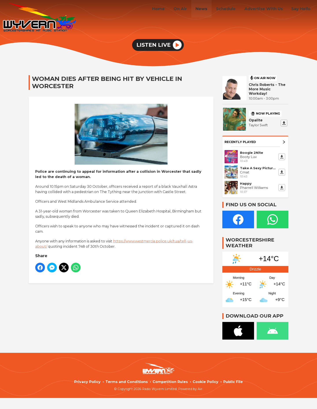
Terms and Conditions (126, 382)
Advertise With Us (266, 9)
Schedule (230, 9)
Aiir (200, 389)
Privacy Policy (87, 382)
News (207, 9)
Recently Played (255, 142)
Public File (233, 382)
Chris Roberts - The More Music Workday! (267, 89)
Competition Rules (170, 382)
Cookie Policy (205, 382)
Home (167, 9)
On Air (187, 9)
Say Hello (301, 9)
